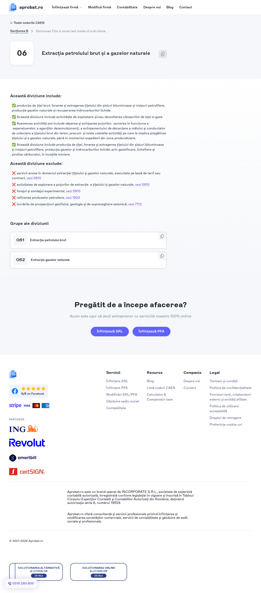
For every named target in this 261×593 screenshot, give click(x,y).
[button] (67, 7)
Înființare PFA (117, 388)
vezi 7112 (135, 204)
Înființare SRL (117, 381)
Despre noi (152, 7)
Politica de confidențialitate (230, 388)
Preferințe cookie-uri (226, 424)
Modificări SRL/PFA (121, 394)
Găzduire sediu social (122, 401)
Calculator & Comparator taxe (160, 397)
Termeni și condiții (224, 381)
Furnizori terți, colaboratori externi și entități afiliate (230, 397)
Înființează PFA (151, 331)
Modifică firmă (99, 7)
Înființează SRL (110, 331)
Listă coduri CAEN (161, 388)
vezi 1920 (73, 198)
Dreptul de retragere (225, 418)
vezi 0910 (34, 178)
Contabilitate (127, 7)
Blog (170, 7)
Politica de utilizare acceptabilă (224, 408)
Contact (185, 7)
